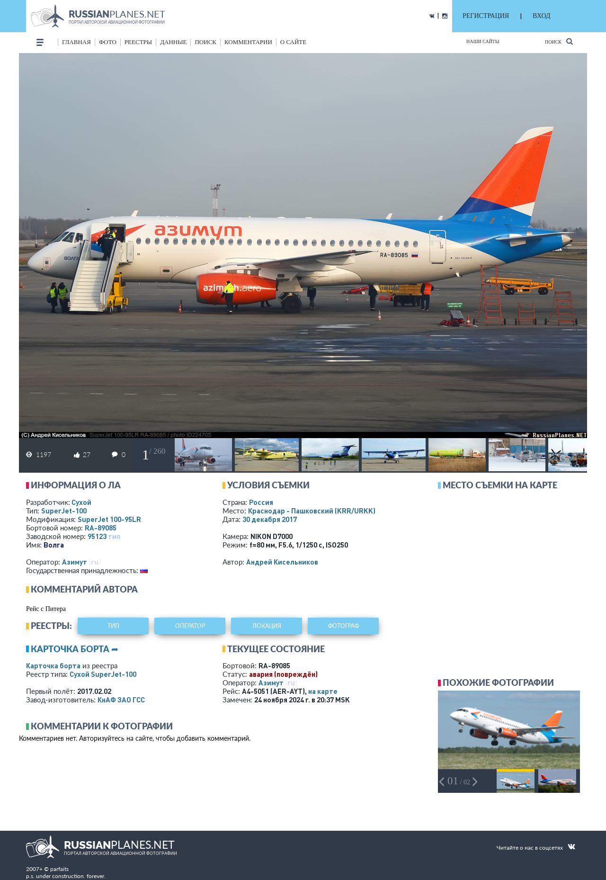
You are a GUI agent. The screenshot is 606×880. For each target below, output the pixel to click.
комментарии (248, 41)
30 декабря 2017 (269, 519)
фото (107, 41)
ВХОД (541, 15)
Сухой (81, 502)
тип (114, 536)
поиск (205, 41)
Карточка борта (53, 665)
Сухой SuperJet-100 (103, 674)
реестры (138, 41)
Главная (76, 41)
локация (266, 625)
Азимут (74, 561)
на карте (323, 691)
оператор (190, 625)
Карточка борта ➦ (74, 649)
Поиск (559, 41)
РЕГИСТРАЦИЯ (486, 15)
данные (173, 41)
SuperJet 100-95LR (109, 519)
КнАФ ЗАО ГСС (121, 699)
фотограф (343, 625)
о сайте (293, 41)
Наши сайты (482, 41)
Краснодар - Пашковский (311, 510)
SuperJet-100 (64, 510)
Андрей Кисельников (282, 561)
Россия (261, 502)
